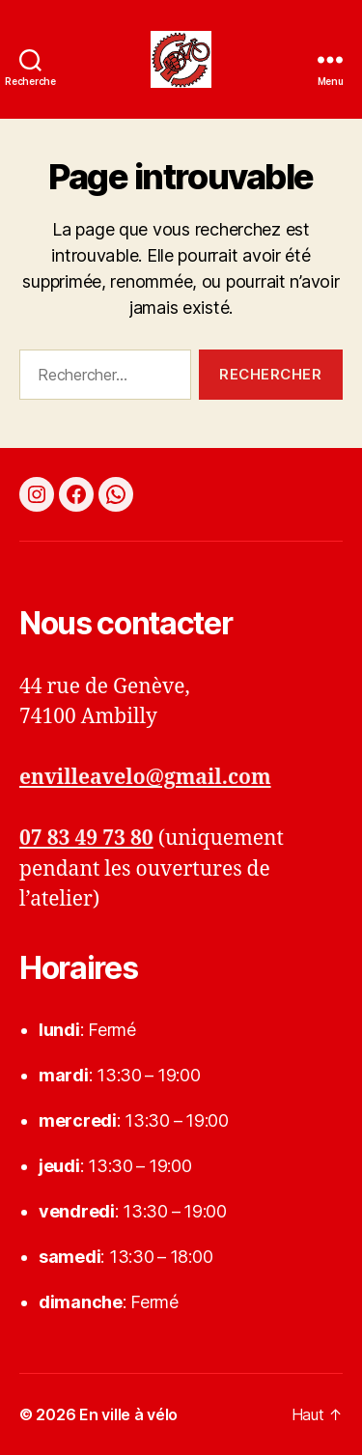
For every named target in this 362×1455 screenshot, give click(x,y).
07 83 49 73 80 (86, 838)
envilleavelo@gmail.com (145, 778)
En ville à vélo (128, 1414)
